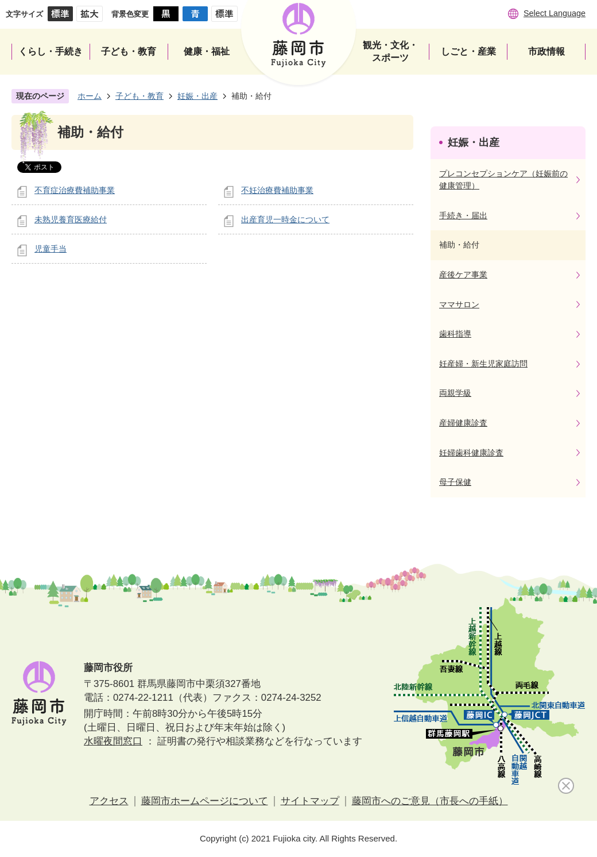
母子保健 (455, 482)
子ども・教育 (139, 96)
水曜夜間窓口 (113, 741)
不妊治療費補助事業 (277, 190)
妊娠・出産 (197, 96)
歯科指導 (455, 333)
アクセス (109, 801)
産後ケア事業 (463, 274)
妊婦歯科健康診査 (471, 452)
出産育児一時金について (285, 219)
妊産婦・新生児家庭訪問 (483, 363)
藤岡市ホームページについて (204, 801)
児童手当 (50, 248)
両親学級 (455, 392)
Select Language (555, 13)
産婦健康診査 (463, 422)
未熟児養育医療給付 (70, 219)
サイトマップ (310, 801)
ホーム (89, 96)
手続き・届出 (463, 215)
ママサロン (459, 304)
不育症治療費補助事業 (74, 190)
